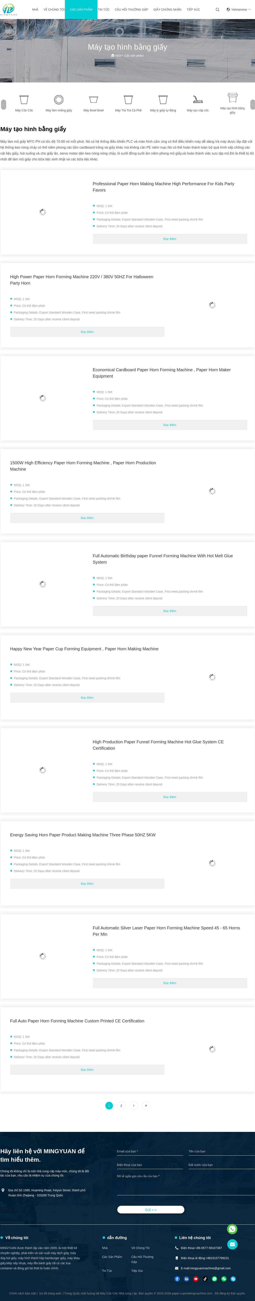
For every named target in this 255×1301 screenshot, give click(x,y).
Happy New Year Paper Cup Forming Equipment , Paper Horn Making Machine (84, 648)
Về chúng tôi (54, 9)
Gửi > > (151, 1210)
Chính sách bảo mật (22, 1293)
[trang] (134, 1105)
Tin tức (104, 9)
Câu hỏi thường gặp (131, 9)
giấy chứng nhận (167, 9)
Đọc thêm (169, 239)
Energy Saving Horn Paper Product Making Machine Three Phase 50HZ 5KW (83, 835)
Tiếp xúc (193, 9)
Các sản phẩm (81, 9)
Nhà (35, 9)
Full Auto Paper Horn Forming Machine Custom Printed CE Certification (77, 1021)
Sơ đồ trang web (50, 1293)
